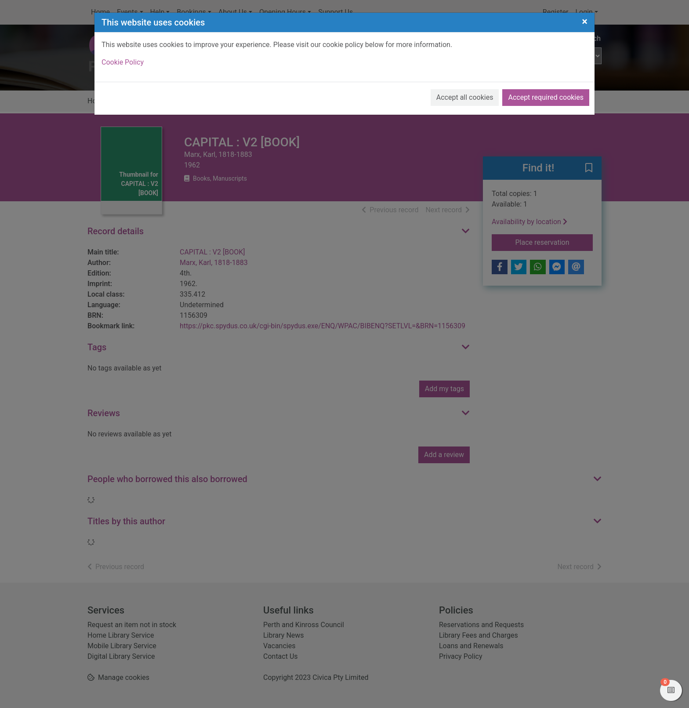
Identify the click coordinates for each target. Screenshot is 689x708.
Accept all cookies (464, 97)
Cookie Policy (123, 62)
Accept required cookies (546, 97)
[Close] (585, 21)
